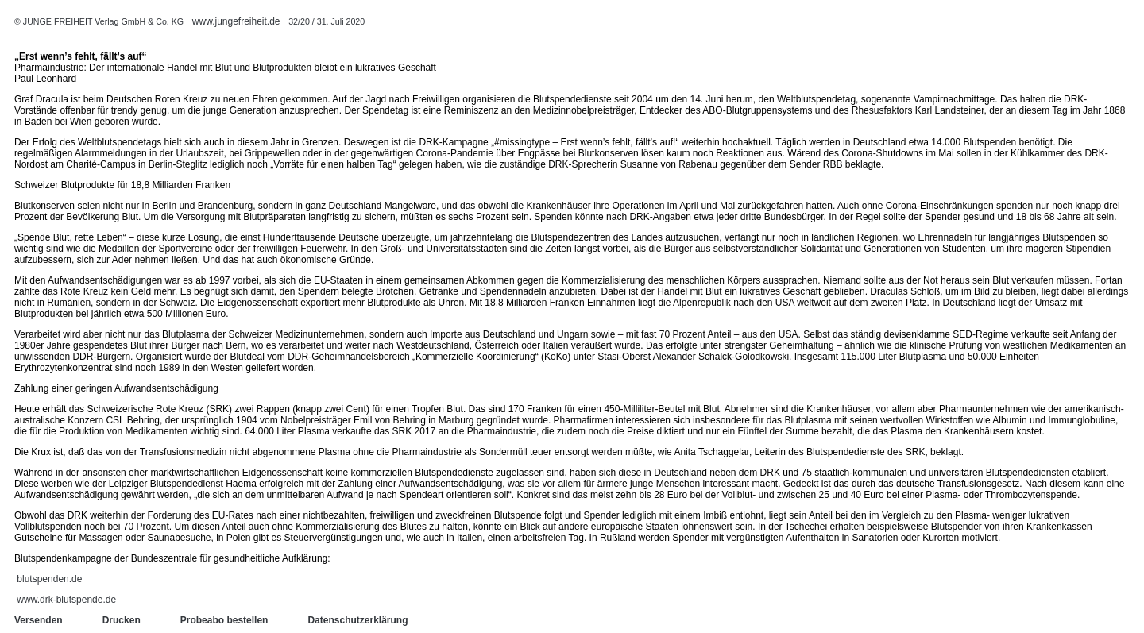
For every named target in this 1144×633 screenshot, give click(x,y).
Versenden (38, 620)
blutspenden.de (49, 579)
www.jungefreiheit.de (236, 21)
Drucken (121, 620)
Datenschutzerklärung (357, 620)
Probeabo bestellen (224, 620)
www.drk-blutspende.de (66, 599)
